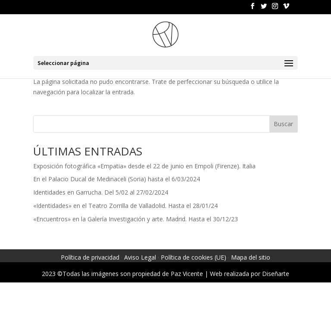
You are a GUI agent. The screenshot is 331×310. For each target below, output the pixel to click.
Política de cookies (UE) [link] (193, 257)
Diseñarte (275, 274)
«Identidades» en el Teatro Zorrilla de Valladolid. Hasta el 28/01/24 (125, 206)
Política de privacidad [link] (90, 257)
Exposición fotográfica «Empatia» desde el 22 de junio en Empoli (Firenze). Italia (144, 166)
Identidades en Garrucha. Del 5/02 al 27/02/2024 (100, 192)
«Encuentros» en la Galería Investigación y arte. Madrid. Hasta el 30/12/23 (135, 219)
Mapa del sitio (250, 257)
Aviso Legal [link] (140, 257)
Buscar (283, 124)
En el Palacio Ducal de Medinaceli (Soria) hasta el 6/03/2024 (116, 179)
